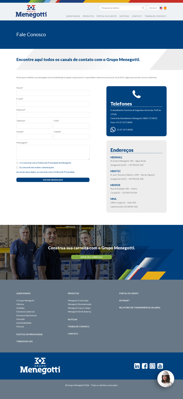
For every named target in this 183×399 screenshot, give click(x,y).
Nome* (19, 87)
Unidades (20, 308)
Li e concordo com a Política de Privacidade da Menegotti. (45, 163)
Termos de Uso (24, 341)
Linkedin (137, 366)
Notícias (124, 16)
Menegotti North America (79, 311)
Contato (137, 16)
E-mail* (19, 98)
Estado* (20, 131)
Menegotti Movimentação (80, 304)
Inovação (20, 319)
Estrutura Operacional (26, 315)
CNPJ (56, 120)
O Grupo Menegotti (25, 300)
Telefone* (20, 120)
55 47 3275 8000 (125, 129)
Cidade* (57, 131)
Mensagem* (22, 142)
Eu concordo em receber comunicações (36, 167)
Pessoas (20, 326)
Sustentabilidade (23, 323)
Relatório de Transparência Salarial (140, 307)
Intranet (153, 8)
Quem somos (23, 293)
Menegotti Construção (78, 300)
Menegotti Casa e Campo (79, 308)
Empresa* (20, 109)
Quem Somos (73, 16)
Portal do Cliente (107, 16)
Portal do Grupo (128, 293)
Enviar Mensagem (53, 180)
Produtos (88, 16)
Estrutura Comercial (25, 311)
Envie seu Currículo (91, 257)
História (20, 304)
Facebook (145, 366)
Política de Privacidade (29, 334)
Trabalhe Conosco (155, 16)
